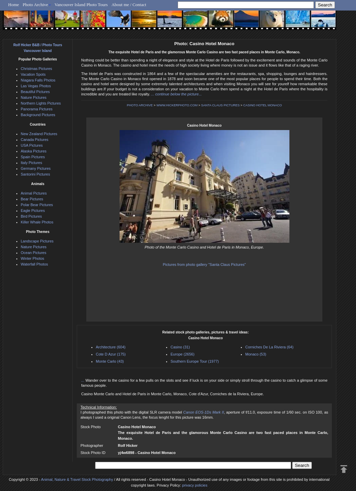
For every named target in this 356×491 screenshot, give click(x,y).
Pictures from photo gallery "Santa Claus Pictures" (204, 264)
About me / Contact (128, 4)
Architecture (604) (110, 347)
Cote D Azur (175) (111, 354)
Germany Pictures (36, 168)
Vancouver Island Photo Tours (81, 4)
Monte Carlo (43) (110, 361)
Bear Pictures (32, 199)
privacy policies (195, 485)
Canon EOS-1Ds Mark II (203, 412)
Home (13, 4)
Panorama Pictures (37, 109)
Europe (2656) (182, 354)
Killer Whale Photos (37, 222)
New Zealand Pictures (39, 134)
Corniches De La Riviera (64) (269, 347)
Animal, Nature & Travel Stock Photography (77, 479)
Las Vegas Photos (36, 86)
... (83, 380)
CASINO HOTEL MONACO (262, 105)
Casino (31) (180, 347)
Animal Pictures (34, 193)
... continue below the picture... (176, 94)
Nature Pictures (34, 97)
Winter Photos (32, 258)
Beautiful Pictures (35, 92)
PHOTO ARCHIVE (140, 105)
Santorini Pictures (35, 174)
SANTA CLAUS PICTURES (220, 105)
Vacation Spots (33, 74)
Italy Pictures (31, 163)
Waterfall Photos (34, 264)
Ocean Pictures (33, 253)
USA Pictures (32, 145)
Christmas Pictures (36, 69)
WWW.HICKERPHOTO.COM (176, 105)
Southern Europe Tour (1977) (195, 361)
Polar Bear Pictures (37, 205)
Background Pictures (38, 115)
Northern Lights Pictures (41, 103)
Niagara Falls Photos (38, 80)
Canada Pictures (34, 140)
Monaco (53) (255, 354)
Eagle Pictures (33, 210)
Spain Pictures (33, 157)
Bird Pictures (31, 216)
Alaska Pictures (34, 151)
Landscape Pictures (37, 241)
